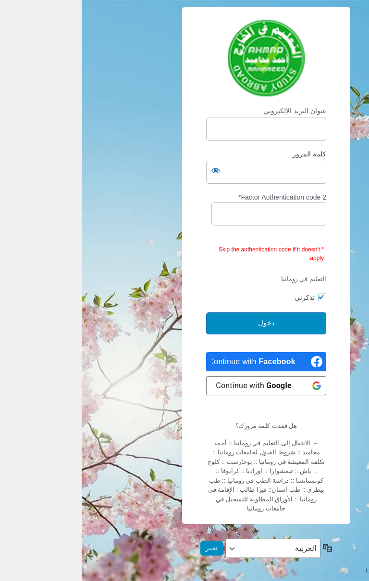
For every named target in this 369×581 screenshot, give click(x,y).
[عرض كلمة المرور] (134, 170)
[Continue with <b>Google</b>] (184, 385)
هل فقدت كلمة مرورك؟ (185, 425)
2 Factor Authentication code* (187, 209)
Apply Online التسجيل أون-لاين (184, 58)
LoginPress (299, 570)
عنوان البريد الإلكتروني (213, 111)
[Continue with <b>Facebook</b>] (184, 361)
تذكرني (223, 297)
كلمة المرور (228, 154)
